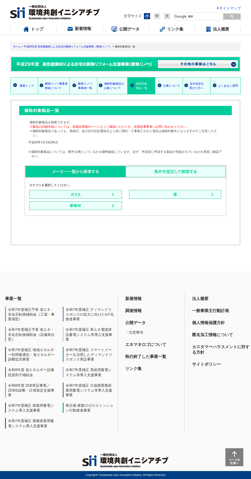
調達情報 (133, 310)
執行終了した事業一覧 (145, 356)
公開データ (135, 323)
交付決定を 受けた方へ (193, 85)
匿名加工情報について (212, 335)
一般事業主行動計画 (210, 310)
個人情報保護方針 (208, 323)
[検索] (199, 16)
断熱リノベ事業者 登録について (53, 85)
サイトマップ (230, 8)
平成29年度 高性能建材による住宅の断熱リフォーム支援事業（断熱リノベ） (68, 46)
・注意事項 (134, 332)
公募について (171, 85)
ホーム (17, 46)
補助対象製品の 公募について (110, 85)
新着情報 (133, 298)
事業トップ (27, 85)
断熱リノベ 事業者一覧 (81, 85)
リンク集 (133, 368)
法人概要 (200, 298)
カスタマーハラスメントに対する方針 (220, 349)
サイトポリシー (206, 364)
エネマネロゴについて (145, 344)
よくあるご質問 (228, 85)
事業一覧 (13, 298)
